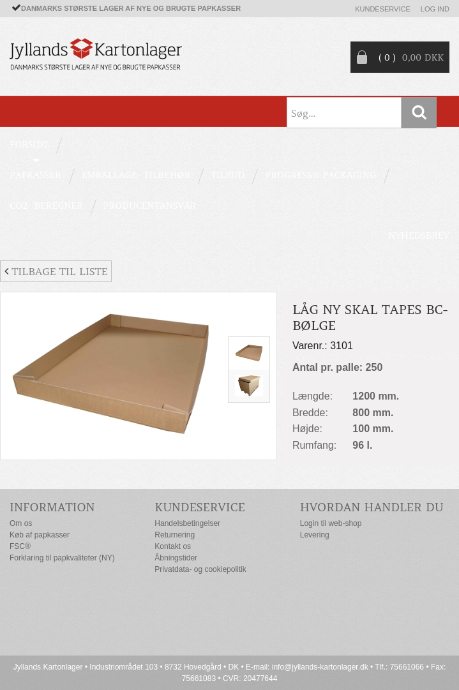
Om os (21, 523)
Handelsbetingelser (187, 523)
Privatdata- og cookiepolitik (200, 569)
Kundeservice (382, 9)
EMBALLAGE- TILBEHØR (136, 175)
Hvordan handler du (372, 507)
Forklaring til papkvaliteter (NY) (62, 557)
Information (52, 507)
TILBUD (228, 175)
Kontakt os (172, 546)
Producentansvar (150, 205)
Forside (29, 144)
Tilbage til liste (55, 271)
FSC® (20, 546)
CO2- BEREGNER (46, 205)
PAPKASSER (35, 175)
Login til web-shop (331, 523)
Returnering (174, 534)
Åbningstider (175, 557)
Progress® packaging (320, 175)
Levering (314, 534)
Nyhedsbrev (418, 235)
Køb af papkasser (40, 534)
